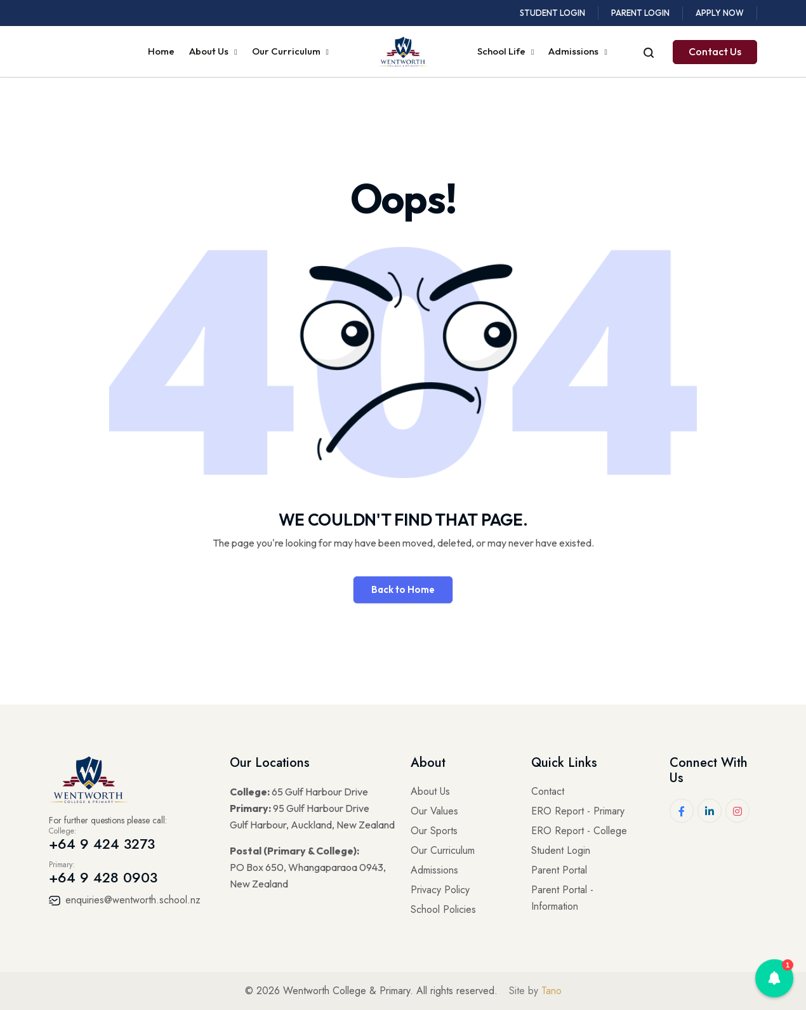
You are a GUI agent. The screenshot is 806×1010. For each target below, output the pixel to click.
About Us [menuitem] (209, 51)
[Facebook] (682, 811)
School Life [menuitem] (502, 51)
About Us (430, 791)
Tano (551, 990)
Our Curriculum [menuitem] (287, 51)
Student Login (552, 13)
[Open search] (649, 51)
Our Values (434, 811)
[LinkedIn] (709, 811)
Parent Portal (559, 870)
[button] (774, 978)
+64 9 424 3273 (102, 843)
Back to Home (403, 589)
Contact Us (715, 51)
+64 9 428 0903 (103, 877)
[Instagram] (737, 811)
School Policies (443, 909)
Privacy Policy (440, 889)
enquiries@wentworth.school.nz (125, 900)
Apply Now (720, 13)
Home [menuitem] (161, 51)
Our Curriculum (443, 850)
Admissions (434, 870)
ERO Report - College (579, 830)
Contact (547, 791)
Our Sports (434, 830)
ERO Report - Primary (577, 811)
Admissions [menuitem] (574, 51)
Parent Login (640, 13)
